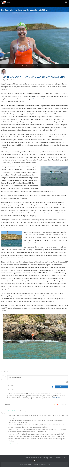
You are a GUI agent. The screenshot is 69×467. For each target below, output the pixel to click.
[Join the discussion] (37, 377)
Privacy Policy (47, 458)
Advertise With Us (59, 458)
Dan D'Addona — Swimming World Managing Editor (35, 76)
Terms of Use (55, 398)
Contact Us (28, 458)
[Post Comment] (61, 386)
